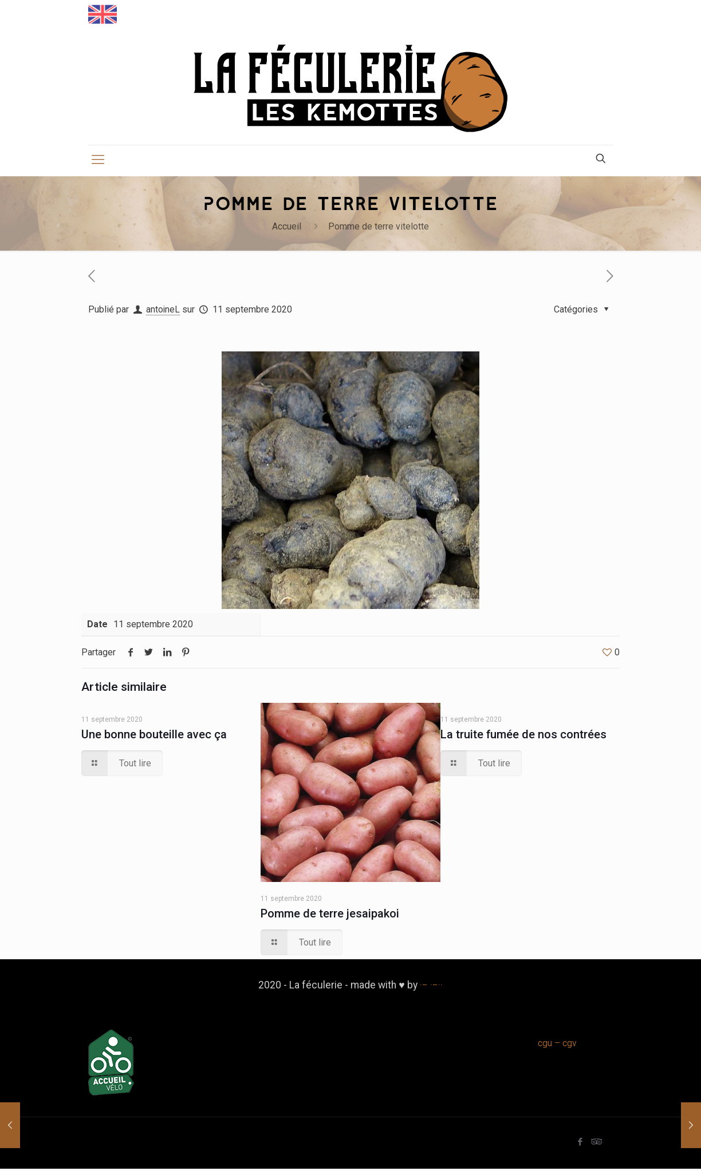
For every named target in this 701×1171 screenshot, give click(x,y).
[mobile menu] (98, 162)
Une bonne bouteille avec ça (155, 736)
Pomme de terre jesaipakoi (334, 916)
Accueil (286, 229)
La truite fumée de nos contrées (527, 736)
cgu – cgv (557, 1046)
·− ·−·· (431, 987)
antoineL (163, 312)
